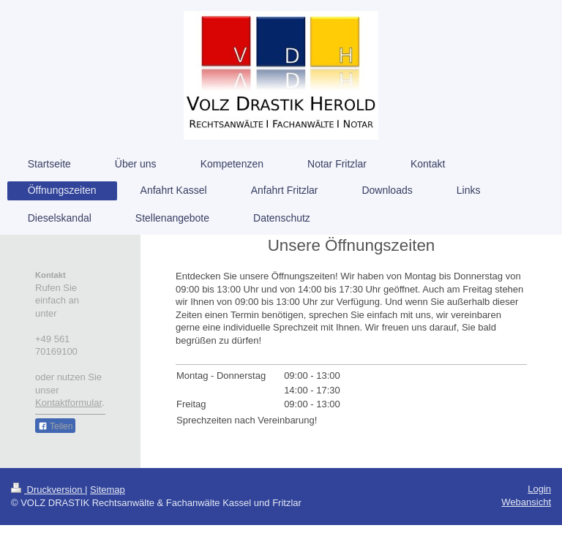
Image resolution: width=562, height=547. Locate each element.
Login (539, 488)
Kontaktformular (68, 402)
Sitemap (107, 489)
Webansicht (526, 502)
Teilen (55, 426)
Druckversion (48, 489)
